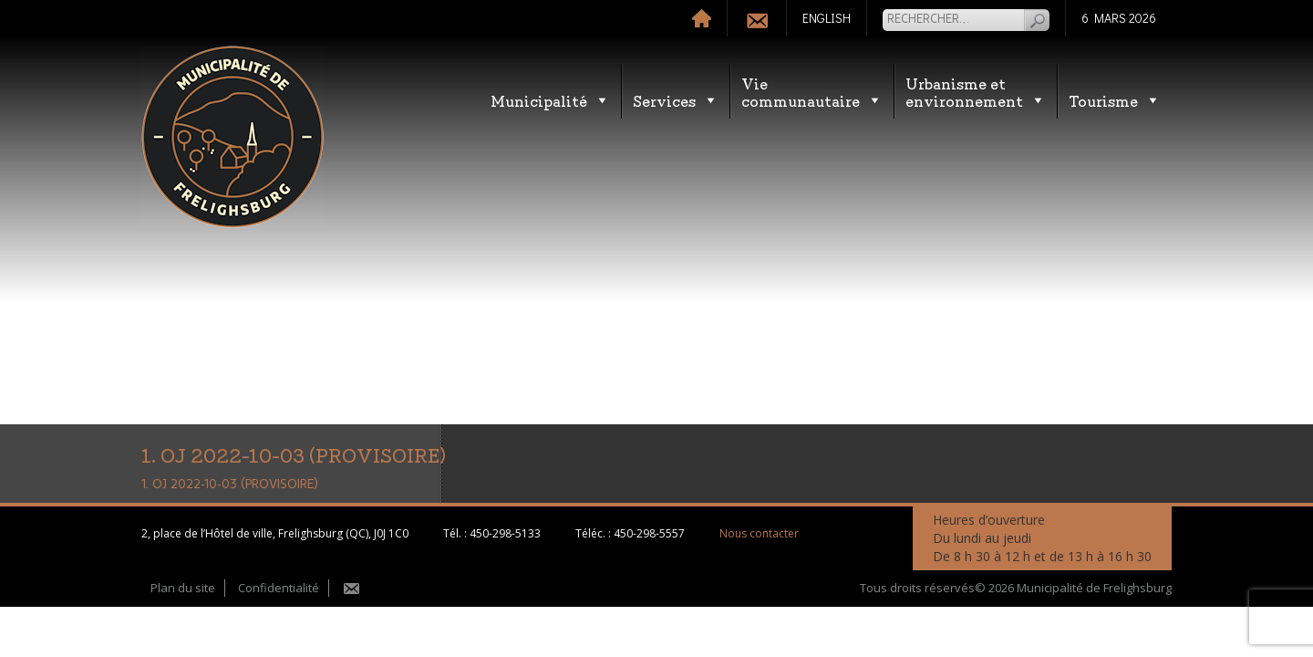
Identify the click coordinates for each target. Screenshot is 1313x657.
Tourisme (1115, 99)
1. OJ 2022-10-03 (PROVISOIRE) (229, 484)
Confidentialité (278, 587)
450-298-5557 (649, 533)
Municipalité (550, 99)
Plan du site (182, 587)
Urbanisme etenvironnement (975, 91)
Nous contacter (759, 533)
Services (676, 99)
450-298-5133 (505, 533)
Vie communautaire (812, 91)
